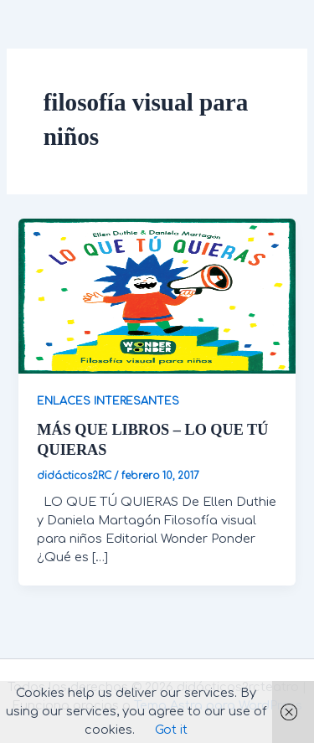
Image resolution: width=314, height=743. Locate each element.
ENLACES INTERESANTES (108, 401)
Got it (171, 729)
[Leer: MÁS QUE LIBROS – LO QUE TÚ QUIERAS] (156, 295)
